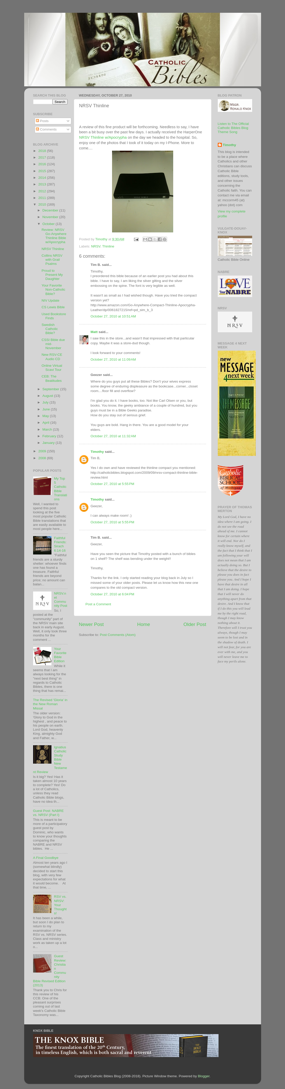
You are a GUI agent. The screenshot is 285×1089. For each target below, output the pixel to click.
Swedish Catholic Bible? (50, 329)
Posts (42, 121)
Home (143, 624)
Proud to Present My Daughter (52, 275)
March (48, 429)
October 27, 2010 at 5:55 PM (112, 484)
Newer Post (91, 624)
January (49, 443)
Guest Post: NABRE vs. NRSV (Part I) (48, 813)
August (48, 396)
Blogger (204, 1076)
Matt (94, 332)
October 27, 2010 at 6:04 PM (112, 594)
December (51, 210)
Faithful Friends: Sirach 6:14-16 (60, 544)
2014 (42, 178)
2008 (42, 458)
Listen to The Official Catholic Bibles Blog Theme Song (233, 128)
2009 (42, 451)
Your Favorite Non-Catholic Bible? (53, 289)
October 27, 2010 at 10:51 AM (113, 316)
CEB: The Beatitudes (52, 378)
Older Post (194, 624)
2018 (42, 151)
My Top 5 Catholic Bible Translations (60, 489)
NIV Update (50, 300)
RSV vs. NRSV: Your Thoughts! (60, 905)
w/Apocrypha (103, 137)
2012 (42, 191)
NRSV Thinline (53, 249)
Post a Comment (98, 604)
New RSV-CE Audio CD (52, 357)
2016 (42, 164)
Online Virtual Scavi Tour (52, 368)
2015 (42, 171)
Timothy (97, 452)
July (46, 402)
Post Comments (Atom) (117, 635)
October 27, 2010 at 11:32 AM (113, 436)
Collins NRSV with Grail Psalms (52, 260)
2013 (42, 184)
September (51, 389)
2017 (42, 157)
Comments (46, 129)
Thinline (108, 246)
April (46, 422)
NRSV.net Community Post (60, 599)
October (49, 224)
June (47, 409)
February (50, 436)
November (51, 217)
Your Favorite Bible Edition (60, 655)
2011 (42, 198)
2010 (42, 204)
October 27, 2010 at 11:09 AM (113, 359)
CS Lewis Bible (53, 307)
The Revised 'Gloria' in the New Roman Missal (50, 704)
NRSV (95, 246)
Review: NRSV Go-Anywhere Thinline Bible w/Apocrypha (54, 236)
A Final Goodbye (46, 858)
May (46, 416)
